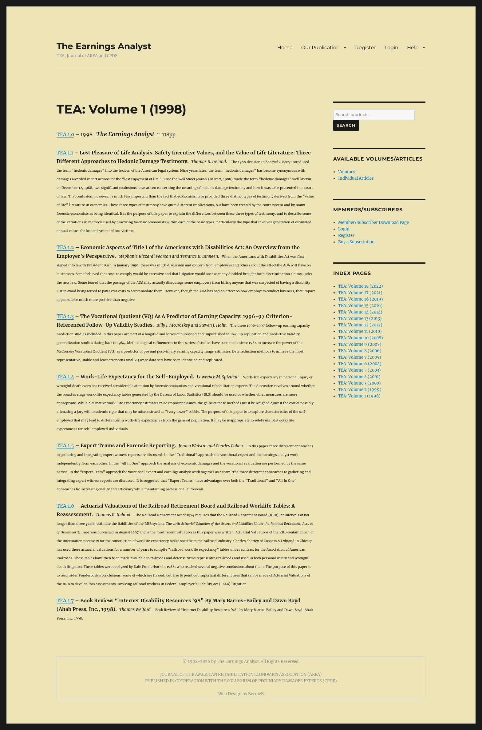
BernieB (256, 693)
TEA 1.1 (65, 153)
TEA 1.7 (65, 600)
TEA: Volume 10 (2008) (360, 338)
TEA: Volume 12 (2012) (360, 325)
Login (391, 47)
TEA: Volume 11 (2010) (360, 331)
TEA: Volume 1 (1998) (359, 396)
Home (285, 47)
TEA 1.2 (65, 247)
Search (346, 125)
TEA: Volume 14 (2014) (360, 312)
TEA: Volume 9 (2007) (359, 344)
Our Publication (320, 47)
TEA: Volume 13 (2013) (360, 318)
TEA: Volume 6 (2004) (359, 363)
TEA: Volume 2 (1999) (359, 389)
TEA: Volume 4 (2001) (359, 376)
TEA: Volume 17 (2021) (360, 292)
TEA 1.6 (65, 506)
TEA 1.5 (65, 445)
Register (365, 47)
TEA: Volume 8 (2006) (359, 350)
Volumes (346, 171)
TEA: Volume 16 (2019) (360, 299)
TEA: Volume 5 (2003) (359, 370)
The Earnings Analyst (104, 46)
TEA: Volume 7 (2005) (359, 357)
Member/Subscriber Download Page (373, 222)
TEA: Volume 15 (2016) (360, 305)
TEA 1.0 (65, 134)
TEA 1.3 (65, 316)
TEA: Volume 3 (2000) (359, 383)
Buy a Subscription (356, 242)
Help (413, 47)
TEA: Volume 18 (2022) (360, 286)
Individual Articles (356, 178)
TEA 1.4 (65, 376)
